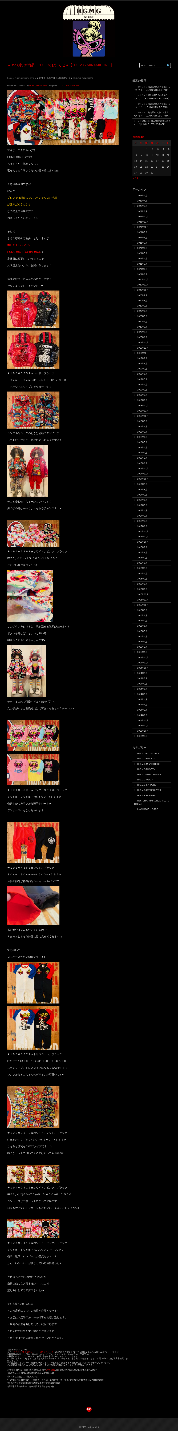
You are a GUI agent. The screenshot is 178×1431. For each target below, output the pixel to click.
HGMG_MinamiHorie (38, 86)
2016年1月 (142, 589)
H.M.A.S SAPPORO (146, 795)
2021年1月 (142, 274)
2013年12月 (142, 720)
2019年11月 (142, 348)
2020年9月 (142, 295)
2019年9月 (142, 358)
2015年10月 (142, 605)
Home (10, 78)
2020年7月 (142, 306)
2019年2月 (142, 395)
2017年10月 (142, 479)
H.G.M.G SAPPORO (146, 785)
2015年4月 (142, 636)
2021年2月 (142, 269)
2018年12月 (142, 405)
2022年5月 (142, 195)
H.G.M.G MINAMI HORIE (24, 78)
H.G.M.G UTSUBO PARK (149, 790)
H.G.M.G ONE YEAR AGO (149, 774)
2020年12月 (142, 279)
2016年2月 (142, 584)
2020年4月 (142, 321)
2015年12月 (142, 594)
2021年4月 (142, 258)
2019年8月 (142, 363)
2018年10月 (142, 416)
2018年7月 (142, 432)
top (89, 1409)
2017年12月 (142, 468)
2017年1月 (142, 526)
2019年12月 (142, 342)
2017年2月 (142, 521)
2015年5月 (142, 631)
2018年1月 (142, 463)
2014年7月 (142, 684)
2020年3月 (142, 327)
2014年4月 (142, 699)
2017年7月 (142, 495)
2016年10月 (142, 542)
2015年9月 (142, 610)
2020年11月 (142, 285)
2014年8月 (142, 678)
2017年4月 (142, 510)
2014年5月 (142, 694)
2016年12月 (142, 531)
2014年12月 (142, 657)
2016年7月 (142, 558)
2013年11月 (142, 725)
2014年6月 (142, 689)
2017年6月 (142, 500)
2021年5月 (142, 253)
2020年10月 (142, 290)
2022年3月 (142, 206)
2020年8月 (142, 300)
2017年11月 (142, 474)
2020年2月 (142, 332)
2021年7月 (142, 243)
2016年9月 (142, 547)
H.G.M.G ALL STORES (148, 753)
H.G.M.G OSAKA (145, 780)
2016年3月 (142, 579)
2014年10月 (142, 668)
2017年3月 (142, 516)
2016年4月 (142, 573)
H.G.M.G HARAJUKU (147, 758)
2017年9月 (142, 484)
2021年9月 (142, 232)
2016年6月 (142, 563)
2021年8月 (142, 237)
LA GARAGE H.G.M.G (147, 809)
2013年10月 (142, 731)
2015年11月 (142, 600)
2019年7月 (142, 369)
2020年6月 (142, 311)
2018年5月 (142, 442)
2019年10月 (142, 353)
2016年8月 (142, 552)
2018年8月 (142, 426)
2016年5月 (142, 568)
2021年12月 (142, 216)
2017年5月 (142, 505)
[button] (168, 65)
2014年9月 (142, 673)
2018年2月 (142, 458)
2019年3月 (142, 390)
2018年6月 (142, 437)
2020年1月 (142, 337)
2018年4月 (142, 447)
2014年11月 (142, 663)
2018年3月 (142, 453)
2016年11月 (142, 536)
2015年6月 (142, 626)
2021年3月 (142, 264)
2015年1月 (142, 652)
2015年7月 (142, 620)
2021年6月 (142, 248)
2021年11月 (142, 222)
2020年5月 (142, 316)
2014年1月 (142, 715)
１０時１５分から (45, 1352)
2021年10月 (142, 227)
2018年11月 (142, 411)
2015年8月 (142, 615)
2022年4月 (142, 201)
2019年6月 (142, 374)
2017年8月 (142, 489)
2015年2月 (142, 647)
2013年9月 (142, 736)
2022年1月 (142, 211)
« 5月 (135, 178)
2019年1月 (142, 400)
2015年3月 (142, 641)
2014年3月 (142, 704)
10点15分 (50, 1370)
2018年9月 (142, 421)
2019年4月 (142, 384)
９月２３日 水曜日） (23, 1352)
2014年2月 (142, 710)
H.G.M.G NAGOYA (146, 769)
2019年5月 (142, 379)
